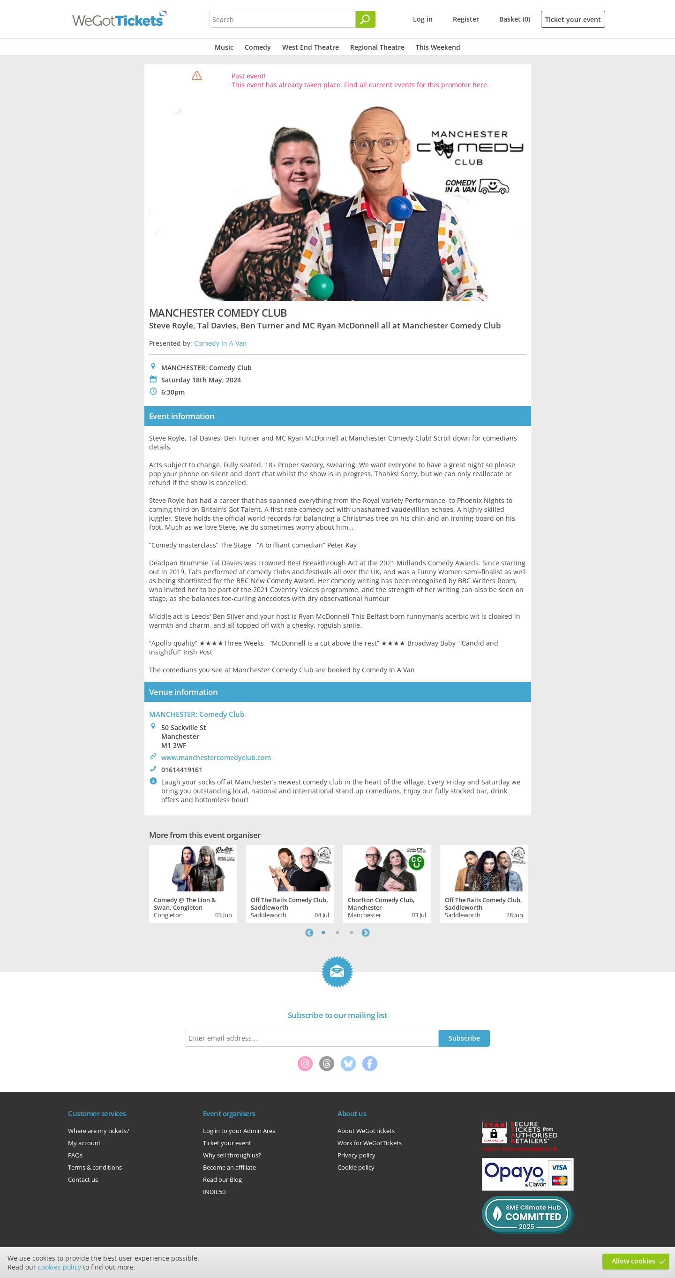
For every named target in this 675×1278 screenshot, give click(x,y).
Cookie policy (356, 1167)
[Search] (365, 19)
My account (84, 1143)
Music (224, 47)
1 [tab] (323, 932)
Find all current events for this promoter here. (416, 84)
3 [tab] (351, 932)
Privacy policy (356, 1155)
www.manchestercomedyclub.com (216, 757)
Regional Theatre (377, 47)
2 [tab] (337, 932)
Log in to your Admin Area (239, 1130)
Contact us (83, 1179)
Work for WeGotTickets (370, 1143)
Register (466, 19)
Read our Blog (222, 1179)
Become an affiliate (229, 1167)
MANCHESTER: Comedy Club (196, 714)
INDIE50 (214, 1191)
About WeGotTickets (366, 1130)
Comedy (258, 47)
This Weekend (438, 47)
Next (365, 932)
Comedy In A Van (220, 343)
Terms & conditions (95, 1167)
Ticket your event (573, 19)
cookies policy (59, 1267)
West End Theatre (310, 47)
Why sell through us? (232, 1155)
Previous (309, 932)
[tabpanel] (192, 883)
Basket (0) (514, 19)
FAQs (75, 1155)
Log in (423, 19)
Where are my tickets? (98, 1130)
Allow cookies (633, 1260)
